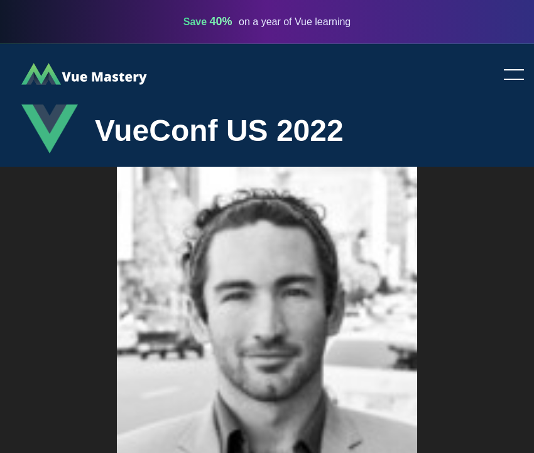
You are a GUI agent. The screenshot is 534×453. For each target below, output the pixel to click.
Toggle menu (509, 75)
